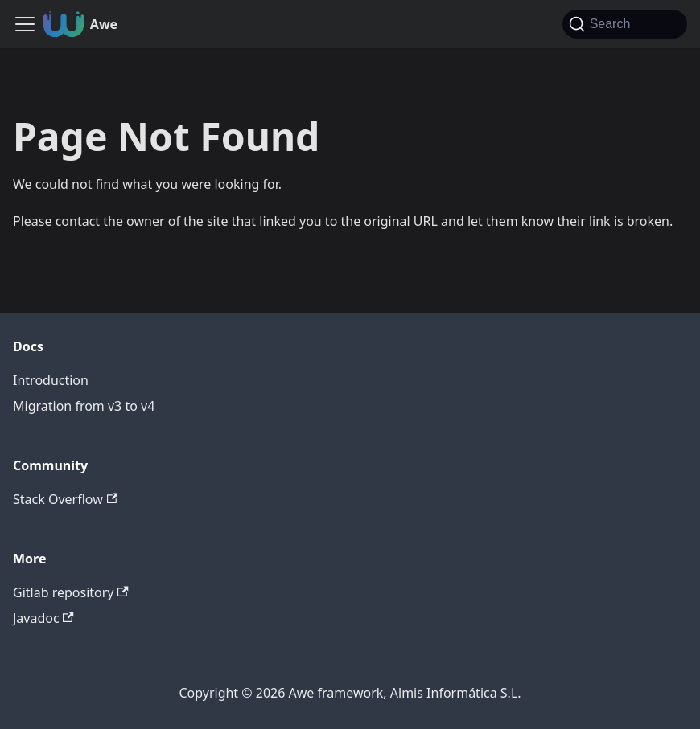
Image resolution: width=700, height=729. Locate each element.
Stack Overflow (65, 499)
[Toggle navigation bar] (25, 24)
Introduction (51, 380)
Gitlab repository (71, 592)
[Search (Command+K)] (624, 24)
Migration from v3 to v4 (83, 406)
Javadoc (43, 618)
